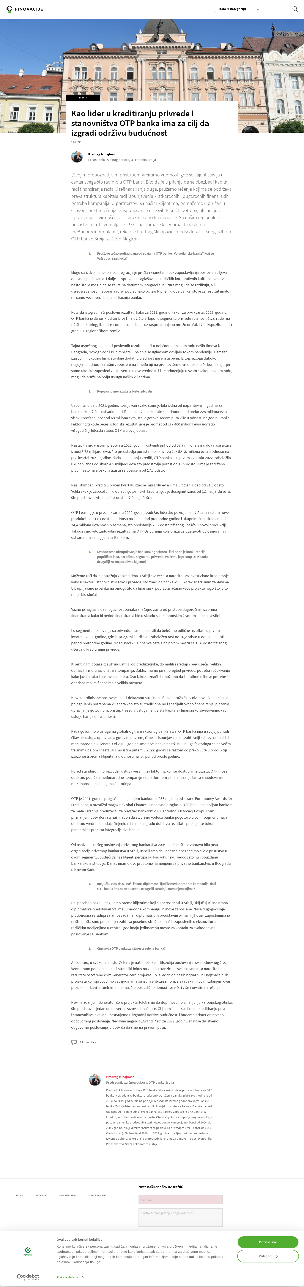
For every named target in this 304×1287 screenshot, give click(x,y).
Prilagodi (268, 1256)
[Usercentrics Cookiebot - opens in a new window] (28, 1277)
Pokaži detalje (67, 1277)
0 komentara (83, 1042)
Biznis (83, 97)
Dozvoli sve (268, 1242)
